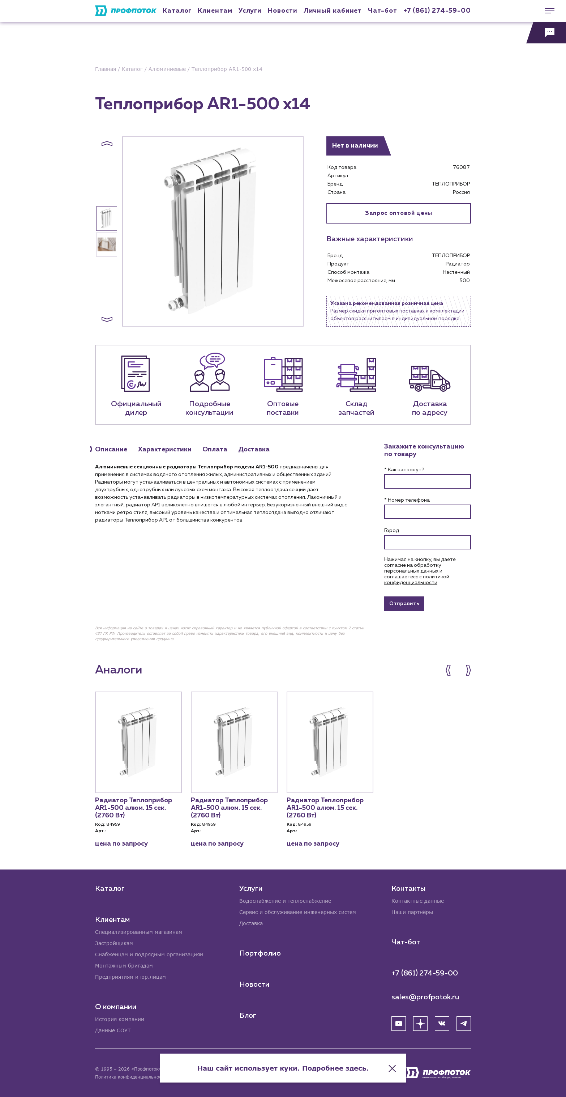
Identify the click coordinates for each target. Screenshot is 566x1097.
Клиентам (215, 11)
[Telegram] (463, 1023)
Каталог (177, 11)
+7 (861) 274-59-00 (437, 11)
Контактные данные (417, 901)
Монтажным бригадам (124, 965)
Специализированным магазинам (138, 932)
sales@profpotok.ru (425, 997)
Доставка (251, 923)
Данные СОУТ (113, 1030)
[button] (107, 144)
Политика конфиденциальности (130, 1077)
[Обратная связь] (546, 32)
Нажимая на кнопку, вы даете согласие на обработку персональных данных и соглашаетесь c (420, 571)
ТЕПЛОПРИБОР (451, 184)
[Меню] (546, 11)
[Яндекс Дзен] (420, 1023)
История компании (119, 1019)
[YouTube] (398, 1023)
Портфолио (260, 953)
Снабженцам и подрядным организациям (149, 954)
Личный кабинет (333, 11)
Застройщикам (114, 943)
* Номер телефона (407, 500)
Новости (254, 984)
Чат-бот (382, 11)
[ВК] (442, 1023)
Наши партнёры (412, 912)
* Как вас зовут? (404, 469)
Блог (247, 1015)
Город (391, 530)
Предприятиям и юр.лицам (130, 977)
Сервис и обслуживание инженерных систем (297, 912)
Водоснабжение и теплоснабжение (285, 901)
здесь (356, 1068)
